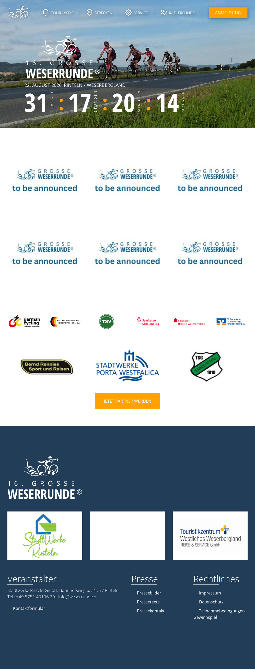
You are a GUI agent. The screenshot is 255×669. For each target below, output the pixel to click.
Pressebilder (149, 593)
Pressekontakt (151, 611)
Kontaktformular (29, 608)
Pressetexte (148, 602)
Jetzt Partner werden (127, 401)
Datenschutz (211, 602)
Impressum (210, 593)
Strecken (99, 13)
